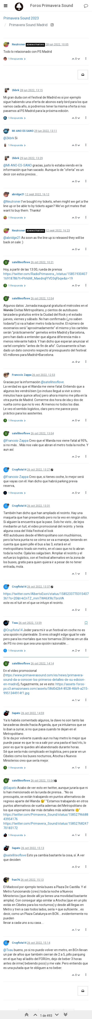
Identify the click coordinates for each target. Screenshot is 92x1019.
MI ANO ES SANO (23, 130)
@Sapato (10, 788)
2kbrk (15, 90)
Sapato (16, 713)
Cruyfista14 (19, 469)
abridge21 (18, 194)
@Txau (8, 950)
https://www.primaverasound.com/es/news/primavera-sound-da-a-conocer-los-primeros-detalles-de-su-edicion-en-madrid (44, 679)
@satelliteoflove (52, 382)
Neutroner (18, 44)
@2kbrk (8, 138)
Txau (15, 622)
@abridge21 (12, 238)
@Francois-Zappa (15, 440)
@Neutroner (12, 201)
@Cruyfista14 (13, 630)
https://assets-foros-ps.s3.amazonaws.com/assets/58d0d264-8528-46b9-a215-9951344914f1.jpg (45, 688)
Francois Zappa (21, 374)
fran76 (16, 879)
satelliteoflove (21, 262)
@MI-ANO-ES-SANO (17, 165)
